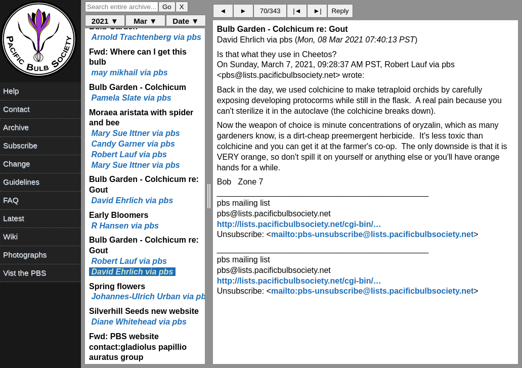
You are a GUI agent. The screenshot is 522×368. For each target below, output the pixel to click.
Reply (340, 11)
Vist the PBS (24, 272)
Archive (16, 127)
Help (11, 90)
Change (16, 163)
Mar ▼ (145, 21)
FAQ (10, 200)
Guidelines (21, 181)
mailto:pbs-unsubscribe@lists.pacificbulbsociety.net (372, 234)
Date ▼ (185, 21)
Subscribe (20, 145)
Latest (13, 218)
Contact (16, 109)
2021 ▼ (105, 21)
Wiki (10, 236)
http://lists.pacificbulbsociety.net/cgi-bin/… (299, 224)
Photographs (25, 254)
